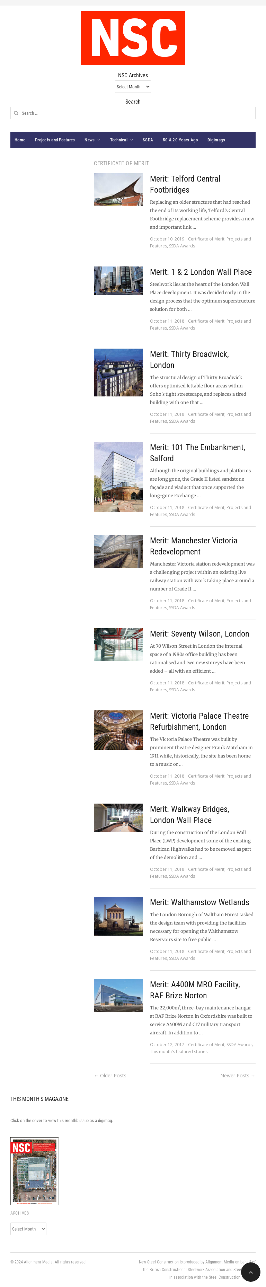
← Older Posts (110, 1075)
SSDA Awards (182, 246)
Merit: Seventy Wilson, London (199, 634)
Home (20, 139)
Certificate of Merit (206, 239)
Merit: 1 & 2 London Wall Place (201, 272)
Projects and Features (55, 139)
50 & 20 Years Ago (180, 139)
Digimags (216, 139)
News (90, 139)
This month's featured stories (178, 1051)
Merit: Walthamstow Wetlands (199, 902)
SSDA (148, 139)
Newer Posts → (238, 1075)
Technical (118, 139)
